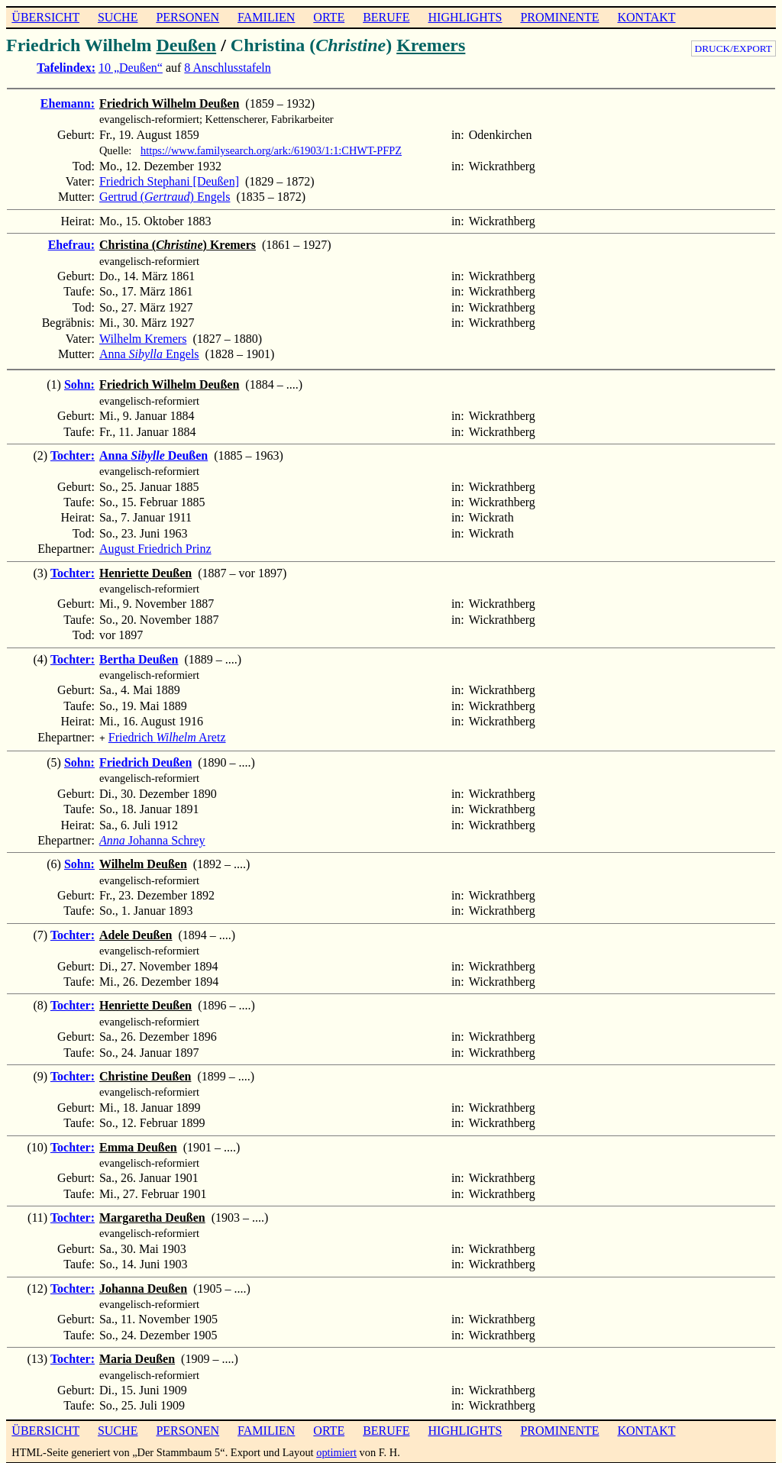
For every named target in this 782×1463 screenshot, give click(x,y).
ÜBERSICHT (45, 17)
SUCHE (117, 17)
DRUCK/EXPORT (733, 48)
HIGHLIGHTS (465, 17)
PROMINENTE (559, 17)
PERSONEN (187, 17)
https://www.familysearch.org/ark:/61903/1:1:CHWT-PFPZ (271, 150)
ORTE (328, 17)
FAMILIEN (266, 17)
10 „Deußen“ (131, 67)
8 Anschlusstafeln (227, 67)
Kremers (430, 45)
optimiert (336, 1451)
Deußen (186, 45)
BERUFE (386, 17)
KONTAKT (646, 17)
